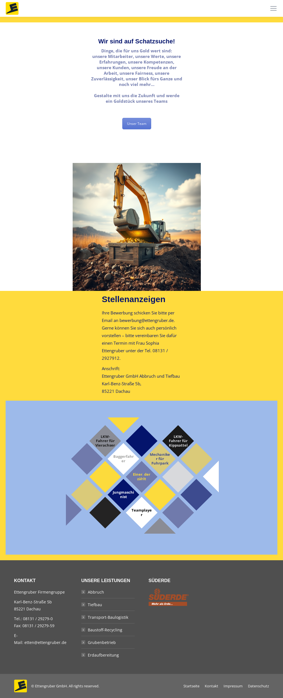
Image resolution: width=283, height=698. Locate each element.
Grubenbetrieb (102, 642)
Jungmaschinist (123, 494)
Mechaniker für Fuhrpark (159, 459)
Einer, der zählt (141, 476)
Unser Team (136, 123)
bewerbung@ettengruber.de (146, 320)
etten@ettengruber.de (45, 642)
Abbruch (96, 592)
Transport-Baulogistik (108, 617)
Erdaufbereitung (103, 655)
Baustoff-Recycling (105, 629)
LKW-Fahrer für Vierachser (105, 441)
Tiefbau (95, 604)
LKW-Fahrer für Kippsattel (178, 441)
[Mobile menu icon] (273, 8)
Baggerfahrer (123, 458)
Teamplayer (142, 512)
